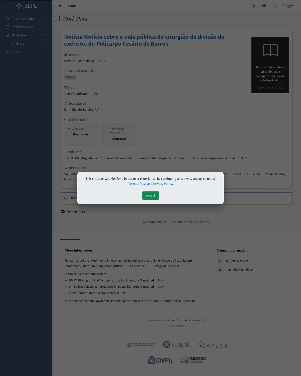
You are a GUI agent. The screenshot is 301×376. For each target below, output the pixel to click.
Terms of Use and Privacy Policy (150, 183)
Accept (150, 195)
